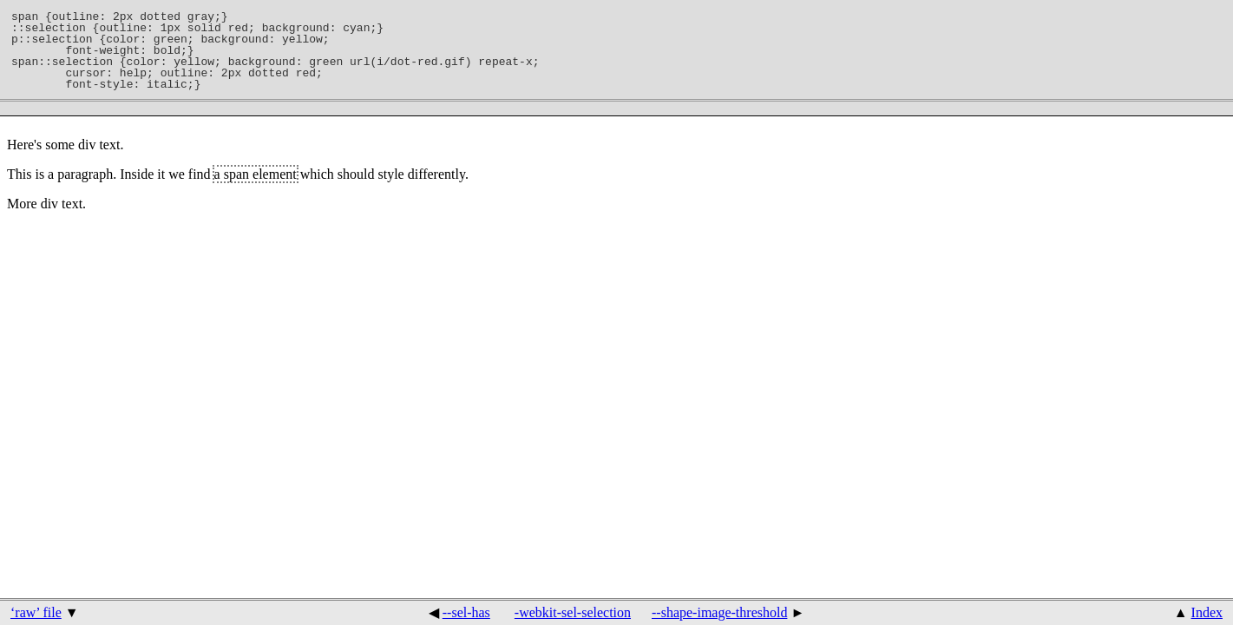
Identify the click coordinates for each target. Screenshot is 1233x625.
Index (1207, 612)
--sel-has (466, 612)
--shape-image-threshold (719, 612)
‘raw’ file (36, 612)
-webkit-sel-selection (573, 612)
